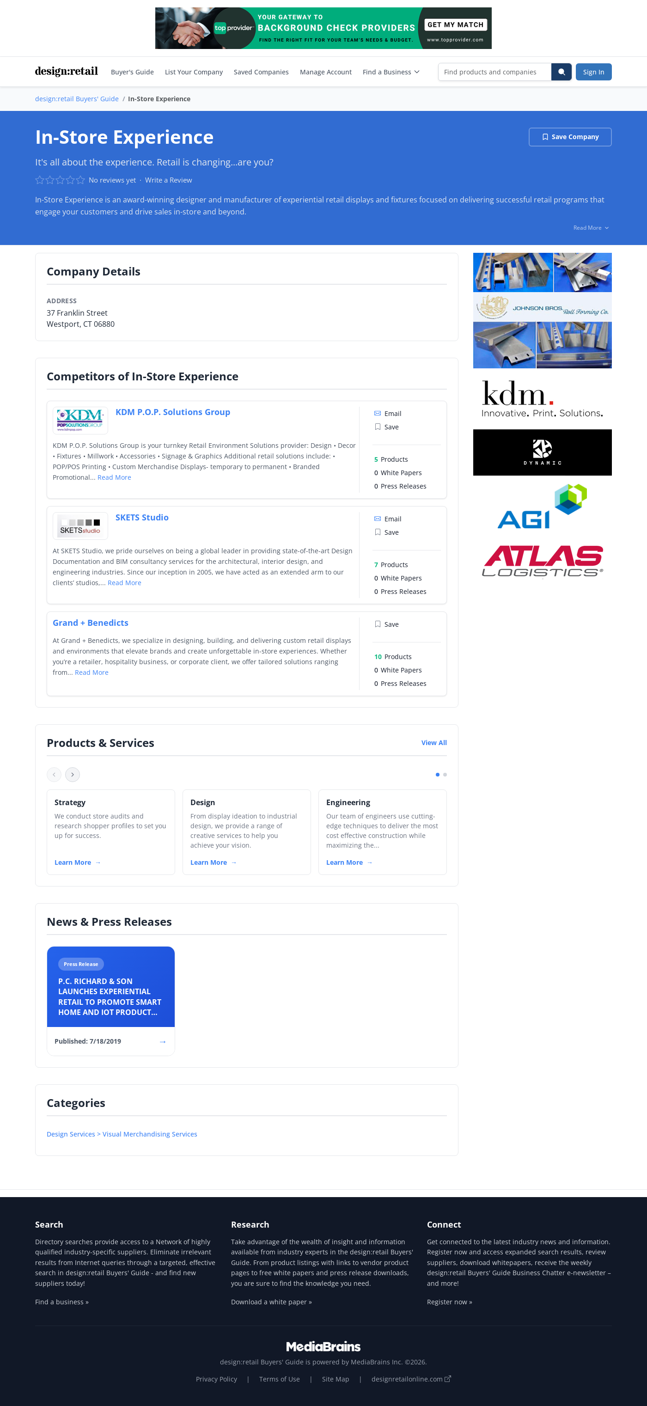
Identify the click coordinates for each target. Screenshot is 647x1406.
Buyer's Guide (132, 71)
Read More (114, 477)
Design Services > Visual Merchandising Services (122, 1134)
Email (388, 413)
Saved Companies (261, 71)
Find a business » (62, 1301)
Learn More (73, 862)
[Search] (561, 71)
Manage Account (326, 71)
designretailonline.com (411, 1379)
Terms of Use (279, 1379)
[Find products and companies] (495, 71)
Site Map (335, 1379)
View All (434, 742)
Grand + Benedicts (90, 622)
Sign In (593, 71)
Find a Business (392, 71)
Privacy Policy (216, 1379)
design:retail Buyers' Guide (77, 98)
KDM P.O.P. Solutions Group (173, 411)
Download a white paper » (271, 1301)
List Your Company (194, 71)
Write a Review (168, 179)
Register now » (449, 1301)
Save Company (570, 136)
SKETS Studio (142, 517)
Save (386, 427)
